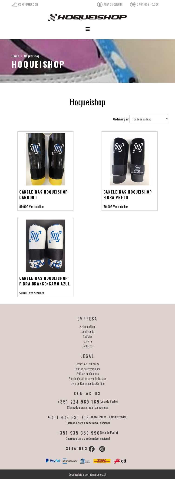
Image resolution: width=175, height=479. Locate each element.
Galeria (87, 341)
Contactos (87, 345)
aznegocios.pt (97, 474)
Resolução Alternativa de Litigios (87, 378)
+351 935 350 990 (78, 433)
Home (15, 55)
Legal (88, 356)
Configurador (28, 4)
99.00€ (23, 206)
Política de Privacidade (88, 368)
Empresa (87, 319)
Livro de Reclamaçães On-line (88, 383)
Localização (87, 331)
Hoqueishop (32, 55)
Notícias (87, 336)
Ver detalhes (36, 206)
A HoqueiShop (87, 326)
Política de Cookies (87, 373)
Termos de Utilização (87, 363)
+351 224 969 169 (78, 402)
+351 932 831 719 (68, 417)
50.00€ (107, 206)
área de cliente (113, 4)
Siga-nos (77, 448)
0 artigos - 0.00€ (148, 4)
